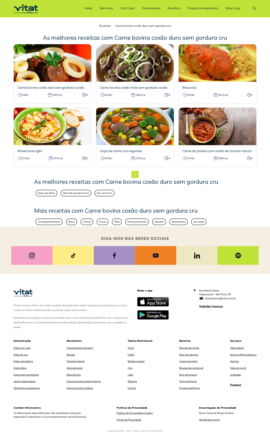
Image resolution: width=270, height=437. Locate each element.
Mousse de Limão (189, 348)
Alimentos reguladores (27, 388)
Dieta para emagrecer (26, 374)
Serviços (236, 340)
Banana (132, 381)
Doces (102, 221)
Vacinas (234, 361)
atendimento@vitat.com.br (220, 298)
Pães (116, 221)
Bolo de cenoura (188, 354)
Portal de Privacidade (129, 419)
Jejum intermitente (24, 381)
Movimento (74, 340)
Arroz (131, 348)
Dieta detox (20, 368)
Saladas (159, 221)
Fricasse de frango (189, 388)
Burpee (71, 354)
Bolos (71, 221)
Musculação (74, 374)
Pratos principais (137, 221)
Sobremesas (178, 221)
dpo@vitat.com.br (209, 419)
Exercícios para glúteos (80, 388)
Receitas (105, 26)
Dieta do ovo (21, 354)
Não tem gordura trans (76, 192)
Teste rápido (237, 348)
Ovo (130, 368)
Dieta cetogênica (23, 361)
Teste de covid (238, 368)
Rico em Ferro (104, 192)
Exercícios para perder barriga (84, 381)
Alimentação (22, 340)
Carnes (87, 221)
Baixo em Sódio (46, 192)
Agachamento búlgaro (80, 348)
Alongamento (75, 368)
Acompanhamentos (49, 221)
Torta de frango (188, 381)
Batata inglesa (136, 361)
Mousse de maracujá (191, 368)
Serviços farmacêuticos (243, 354)
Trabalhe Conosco (211, 306)
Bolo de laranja (188, 374)
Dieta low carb (22, 348)
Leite (130, 374)
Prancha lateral (76, 361)
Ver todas (199, 221)
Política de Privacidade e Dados (135, 413)
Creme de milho (188, 361)
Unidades (235, 374)
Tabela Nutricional (140, 340)
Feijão (131, 354)
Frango (132, 388)
